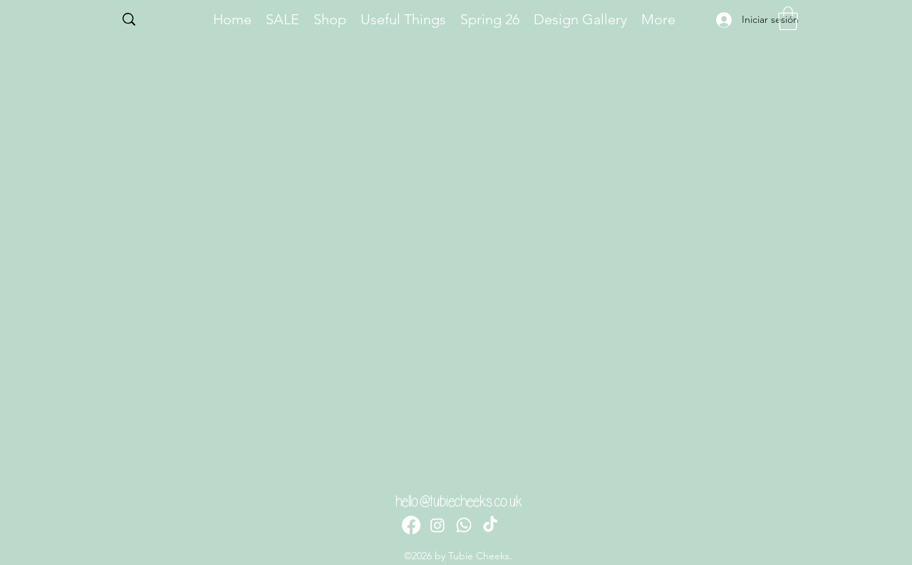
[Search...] (158, 20)
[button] (788, 18)
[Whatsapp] (464, 525)
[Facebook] (411, 525)
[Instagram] (437, 525)
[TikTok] (490, 525)
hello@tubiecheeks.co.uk (458, 501)
